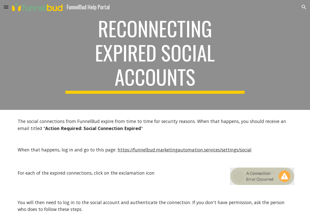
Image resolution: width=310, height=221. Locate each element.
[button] (6, 7)
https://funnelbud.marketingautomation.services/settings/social (184, 150)
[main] (155, 55)
